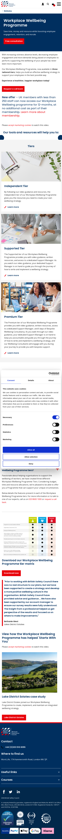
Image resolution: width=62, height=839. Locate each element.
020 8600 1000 (35, 499)
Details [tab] (31, 380)
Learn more (11, 207)
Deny (31, 464)
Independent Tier (16, 186)
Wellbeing (8, 11)
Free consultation (14, 41)
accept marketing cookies (19, 125)
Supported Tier (14, 248)
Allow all (31, 450)
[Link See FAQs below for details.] (23, 114)
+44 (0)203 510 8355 (13, 747)
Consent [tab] (11, 380)
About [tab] (51, 380)
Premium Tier (13, 317)
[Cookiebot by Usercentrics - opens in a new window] (48, 373)
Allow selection (30, 457)
